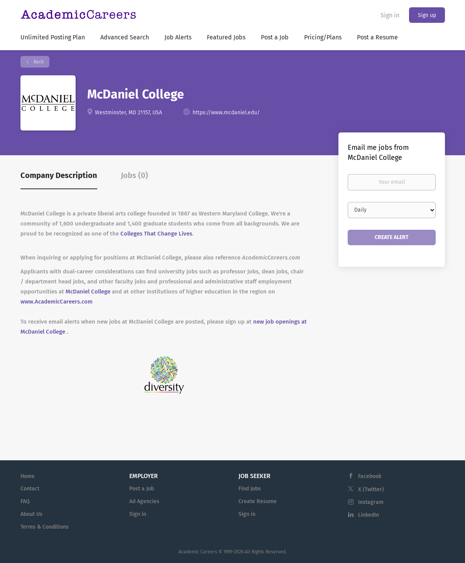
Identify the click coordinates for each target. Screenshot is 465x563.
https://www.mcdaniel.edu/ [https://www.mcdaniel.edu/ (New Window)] (226, 112)
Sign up (427, 15)
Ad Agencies (144, 501)
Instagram (371, 502)
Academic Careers (198, 552)
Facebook (369, 476)
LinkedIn (368, 515)
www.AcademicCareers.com (56, 301)
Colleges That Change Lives (156, 233)
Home (27, 476)
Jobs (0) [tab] (134, 175)
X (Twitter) (371, 489)
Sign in (389, 15)
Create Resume (257, 501)
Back (38, 61)
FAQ (25, 501)
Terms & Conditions (44, 527)
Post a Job (141, 488)
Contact (29, 488)
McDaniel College (88, 291)
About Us (31, 514)
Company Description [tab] (58, 175)
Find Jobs (249, 488)
